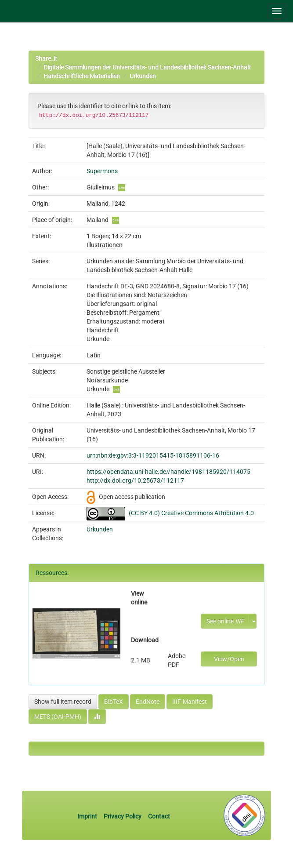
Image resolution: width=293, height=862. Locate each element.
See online (225, 621)
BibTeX (113, 701)
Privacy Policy (122, 816)
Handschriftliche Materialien (81, 76)
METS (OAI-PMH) (57, 716)
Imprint (87, 816)
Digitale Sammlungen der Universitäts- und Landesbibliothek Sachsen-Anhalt (147, 67)
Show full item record (62, 701)
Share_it (46, 58)
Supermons (102, 171)
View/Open (229, 658)
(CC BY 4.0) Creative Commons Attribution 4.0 (191, 512)
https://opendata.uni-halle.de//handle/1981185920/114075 (168, 471)
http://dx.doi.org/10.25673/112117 (135, 480)
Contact (159, 816)
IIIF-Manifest (189, 701)
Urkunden (143, 76)
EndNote (147, 701)
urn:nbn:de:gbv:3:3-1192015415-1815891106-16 (153, 455)
